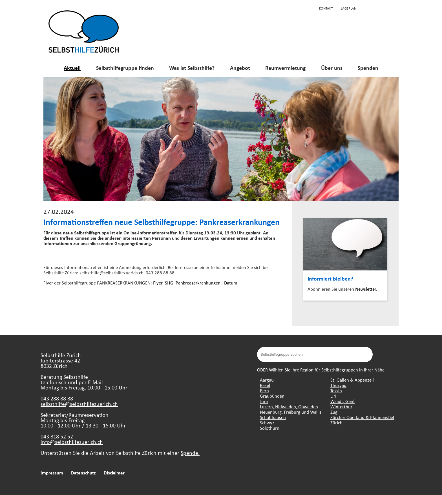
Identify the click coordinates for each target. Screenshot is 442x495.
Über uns (331, 67)
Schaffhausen (273, 417)
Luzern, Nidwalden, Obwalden (289, 406)
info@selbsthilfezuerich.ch (72, 441)
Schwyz (267, 422)
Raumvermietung (285, 67)
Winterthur (341, 406)
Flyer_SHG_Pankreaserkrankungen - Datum (195, 282)
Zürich (336, 422)
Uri (333, 396)
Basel (265, 385)
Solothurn (269, 428)
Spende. (190, 452)
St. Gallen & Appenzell (352, 380)
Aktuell (72, 67)
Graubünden (272, 396)
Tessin (336, 390)
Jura (264, 401)
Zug (333, 412)
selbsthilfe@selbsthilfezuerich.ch (79, 403)
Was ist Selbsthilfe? (192, 67)
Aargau (267, 380)
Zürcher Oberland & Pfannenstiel (362, 417)
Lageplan (348, 8)
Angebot (240, 67)
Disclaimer (114, 472)
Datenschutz (83, 472)
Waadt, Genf (342, 401)
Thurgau (338, 385)
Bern (264, 390)
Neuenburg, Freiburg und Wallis (291, 412)
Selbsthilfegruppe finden (125, 67)
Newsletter (365, 289)
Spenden (368, 67)
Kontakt (326, 8)
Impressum (52, 472)
